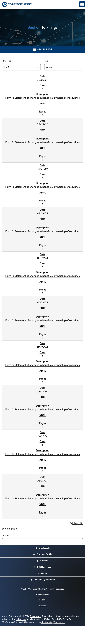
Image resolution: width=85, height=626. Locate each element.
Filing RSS (76, 522)
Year (46, 61)
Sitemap (42, 573)
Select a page (9, 528)
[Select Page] (42, 535)
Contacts (42, 560)
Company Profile (42, 554)
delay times (21, 619)
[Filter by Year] (63, 67)
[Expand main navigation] (82, 4)
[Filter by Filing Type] (21, 67)
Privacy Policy (42, 594)
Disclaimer (42, 600)
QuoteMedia (35, 616)
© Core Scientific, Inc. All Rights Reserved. (42, 589)
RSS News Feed (42, 567)
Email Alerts (42, 548)
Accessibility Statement (42, 579)
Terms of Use (59, 622)
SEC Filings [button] (42, 49)
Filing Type (6, 61)
